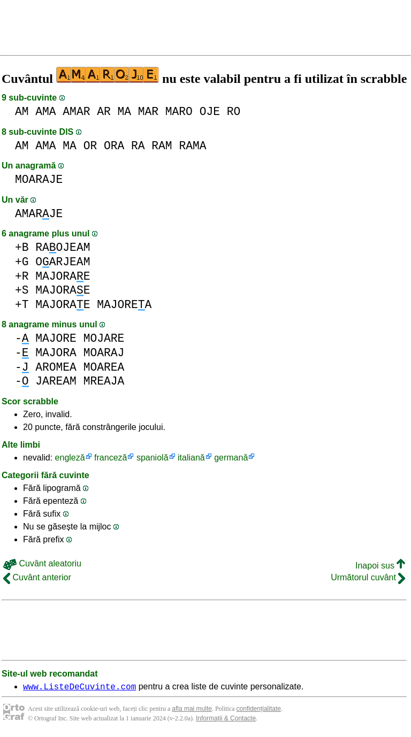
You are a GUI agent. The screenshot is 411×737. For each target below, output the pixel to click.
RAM (161, 145)
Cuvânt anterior (37, 577)
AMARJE (39, 213)
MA (124, 111)
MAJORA (56, 352)
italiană (191, 457)
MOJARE (104, 338)
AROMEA (56, 367)
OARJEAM (62, 262)
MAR (148, 111)
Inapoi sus (380, 565)
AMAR (76, 111)
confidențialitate (259, 710)
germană (231, 457)
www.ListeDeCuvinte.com (79, 688)
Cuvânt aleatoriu (42, 563)
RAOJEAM (62, 247)
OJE (210, 111)
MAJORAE (62, 276)
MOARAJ (104, 352)
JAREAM (56, 381)
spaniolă (152, 457)
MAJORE (56, 338)
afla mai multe (192, 710)
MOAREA (104, 367)
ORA (114, 145)
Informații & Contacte (226, 720)
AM (22, 111)
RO (234, 111)
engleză (70, 457)
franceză (110, 457)
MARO (179, 111)
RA (138, 145)
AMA (45, 111)
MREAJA (104, 381)
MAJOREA (124, 304)
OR (90, 145)
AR (104, 111)
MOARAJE (39, 179)
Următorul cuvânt (368, 577)
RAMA (192, 145)
